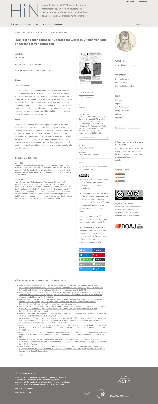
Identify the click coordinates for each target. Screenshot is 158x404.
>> (27, 355)
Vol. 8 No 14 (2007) (40, 32)
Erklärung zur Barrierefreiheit (127, 128)
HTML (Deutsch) (87, 92)
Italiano (118, 114)
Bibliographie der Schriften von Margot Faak (61, 339)
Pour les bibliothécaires (124, 86)
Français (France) (122, 111)
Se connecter (142, 2)
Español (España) (122, 107)
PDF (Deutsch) (87, 97)
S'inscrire (130, 2)
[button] (85, 250)
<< (16, 355)
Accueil (17, 32)
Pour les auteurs (121, 82)
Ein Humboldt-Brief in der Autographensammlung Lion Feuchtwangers (59, 346)
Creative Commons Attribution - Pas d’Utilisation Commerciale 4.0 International (93, 185)
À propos (15, 24)
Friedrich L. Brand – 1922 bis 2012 (44, 313)
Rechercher (139, 25)
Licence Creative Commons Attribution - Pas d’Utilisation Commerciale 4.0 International (127, 213)
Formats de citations (88, 138)
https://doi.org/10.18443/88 (30, 64)
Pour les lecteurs (122, 79)
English (118, 104)
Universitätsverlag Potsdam (126, 65)
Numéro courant (32, 24)
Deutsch (118, 100)
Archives (46, 24)
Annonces (58, 24)
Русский (118, 118)
